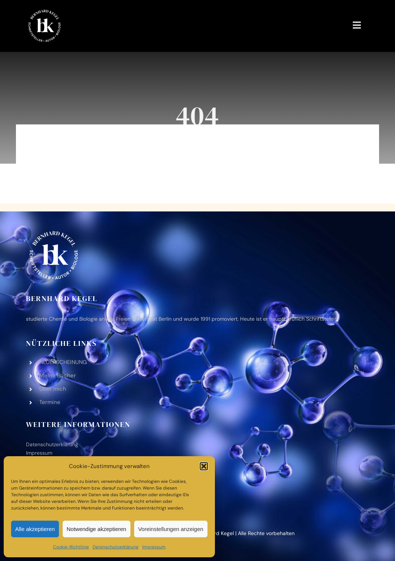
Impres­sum (154, 547)
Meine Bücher (57, 375)
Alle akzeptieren (35, 529)
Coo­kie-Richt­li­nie (71, 547)
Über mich (52, 389)
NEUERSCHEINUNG (63, 362)
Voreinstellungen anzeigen (170, 529)
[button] (204, 466)
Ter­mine (49, 402)
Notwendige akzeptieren (96, 529)
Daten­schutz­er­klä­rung (116, 547)
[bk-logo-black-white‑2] (44, 10)
